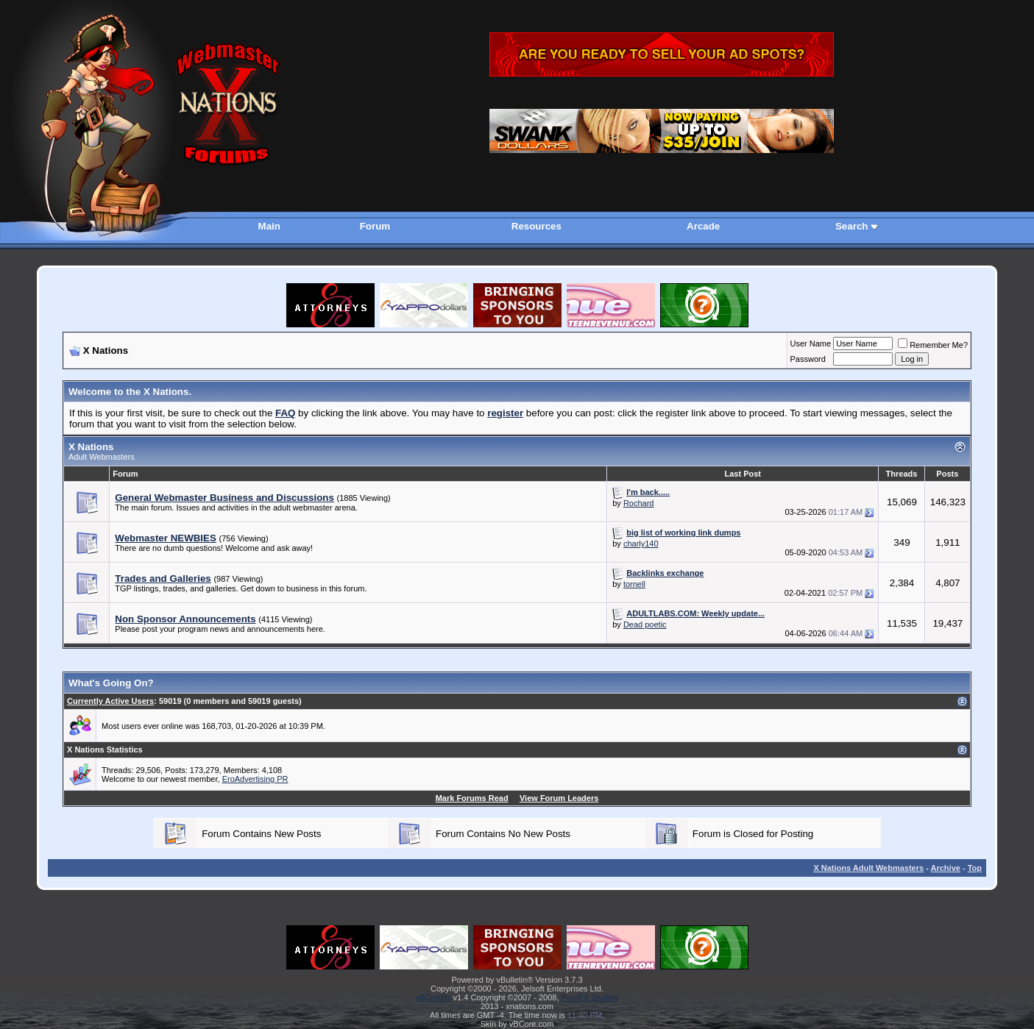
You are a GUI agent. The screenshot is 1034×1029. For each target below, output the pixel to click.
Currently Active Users (110, 701)
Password (808, 359)
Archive (945, 868)
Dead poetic (645, 624)
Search (851, 226)
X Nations (90, 446)
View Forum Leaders (559, 798)
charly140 (641, 543)
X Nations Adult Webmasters (868, 868)
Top (975, 868)
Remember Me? (933, 345)
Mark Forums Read (472, 798)
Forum (375, 226)
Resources (536, 226)
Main (269, 226)
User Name (811, 343)
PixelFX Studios (590, 997)
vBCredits (433, 997)
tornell (634, 584)
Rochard (638, 503)
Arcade (703, 226)
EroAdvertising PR (255, 779)
